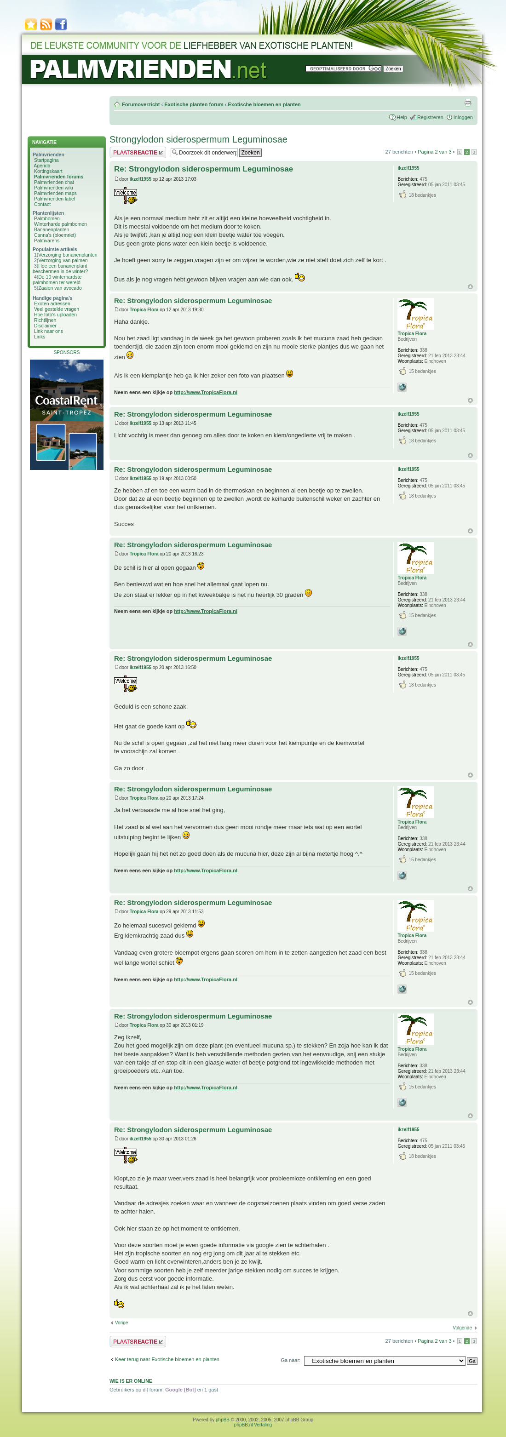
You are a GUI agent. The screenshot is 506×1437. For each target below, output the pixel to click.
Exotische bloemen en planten (264, 104)
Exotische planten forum (193, 104)
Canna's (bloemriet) (55, 235)
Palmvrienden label (54, 198)
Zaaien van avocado (60, 288)
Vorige (121, 1322)
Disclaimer (45, 325)
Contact (42, 204)
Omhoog (470, 286)
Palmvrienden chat (54, 182)
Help (402, 117)
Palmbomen (47, 218)
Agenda (42, 165)
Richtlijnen (45, 320)
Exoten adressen (52, 303)
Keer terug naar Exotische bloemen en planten (167, 1359)
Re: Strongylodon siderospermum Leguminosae (203, 169)
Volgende (462, 1327)
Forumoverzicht (141, 104)
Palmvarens (46, 240)
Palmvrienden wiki (53, 187)
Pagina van (434, 152)
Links (40, 336)
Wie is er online (130, 1381)
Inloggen (463, 117)
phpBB (223, 1419)
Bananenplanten (51, 229)
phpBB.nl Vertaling (253, 1424)
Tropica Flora (144, 309)
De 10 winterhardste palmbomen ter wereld (57, 279)
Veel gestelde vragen (56, 309)
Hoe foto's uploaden (55, 314)
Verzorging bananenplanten (67, 255)
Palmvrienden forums (58, 176)
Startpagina (46, 160)
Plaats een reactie (137, 152)
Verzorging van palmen (62, 260)
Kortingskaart (48, 171)
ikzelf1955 (140, 179)
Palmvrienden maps (55, 193)
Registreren (430, 117)
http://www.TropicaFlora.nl (205, 392)
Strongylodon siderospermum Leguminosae (198, 139)
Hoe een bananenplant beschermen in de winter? (60, 268)
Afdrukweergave (468, 102)
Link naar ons (48, 331)
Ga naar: (290, 1360)
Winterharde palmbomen (60, 224)
